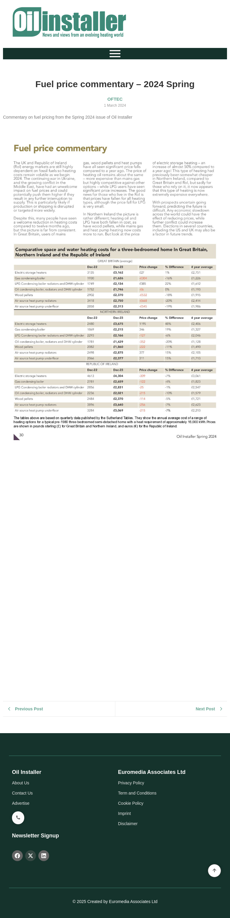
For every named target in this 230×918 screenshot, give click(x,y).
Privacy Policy (131, 782)
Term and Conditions (137, 793)
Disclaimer (127, 823)
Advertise (20, 803)
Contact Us (22, 793)
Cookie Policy (130, 803)
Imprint (124, 813)
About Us (20, 782)
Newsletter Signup (35, 836)
